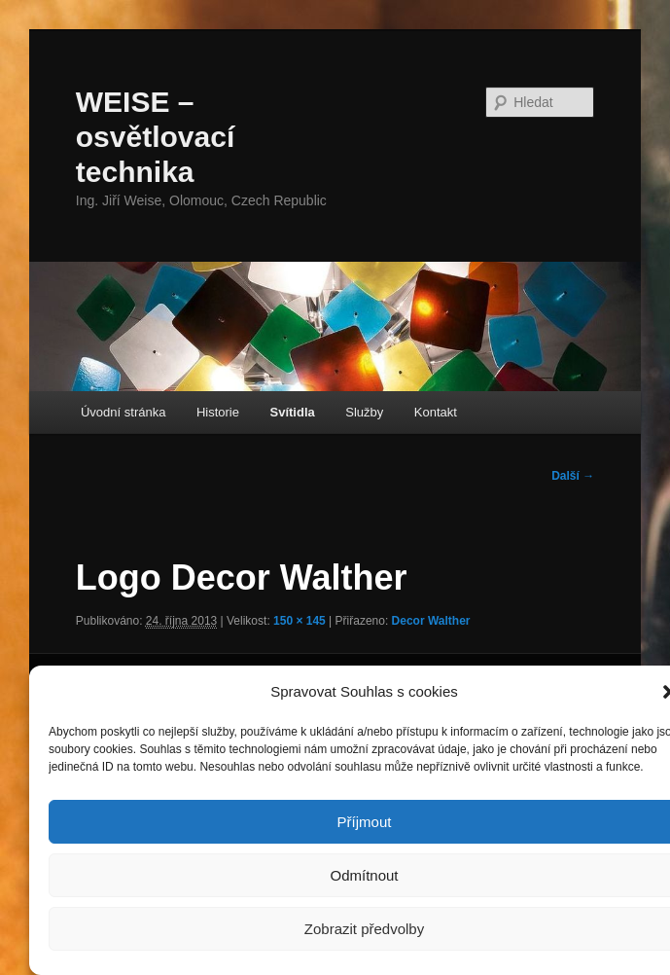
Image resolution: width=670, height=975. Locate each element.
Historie (217, 412)
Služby (364, 412)
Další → (572, 476)
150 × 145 (299, 621)
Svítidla (292, 412)
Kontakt (435, 412)
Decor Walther (431, 621)
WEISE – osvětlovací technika (155, 137)
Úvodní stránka (123, 412)
